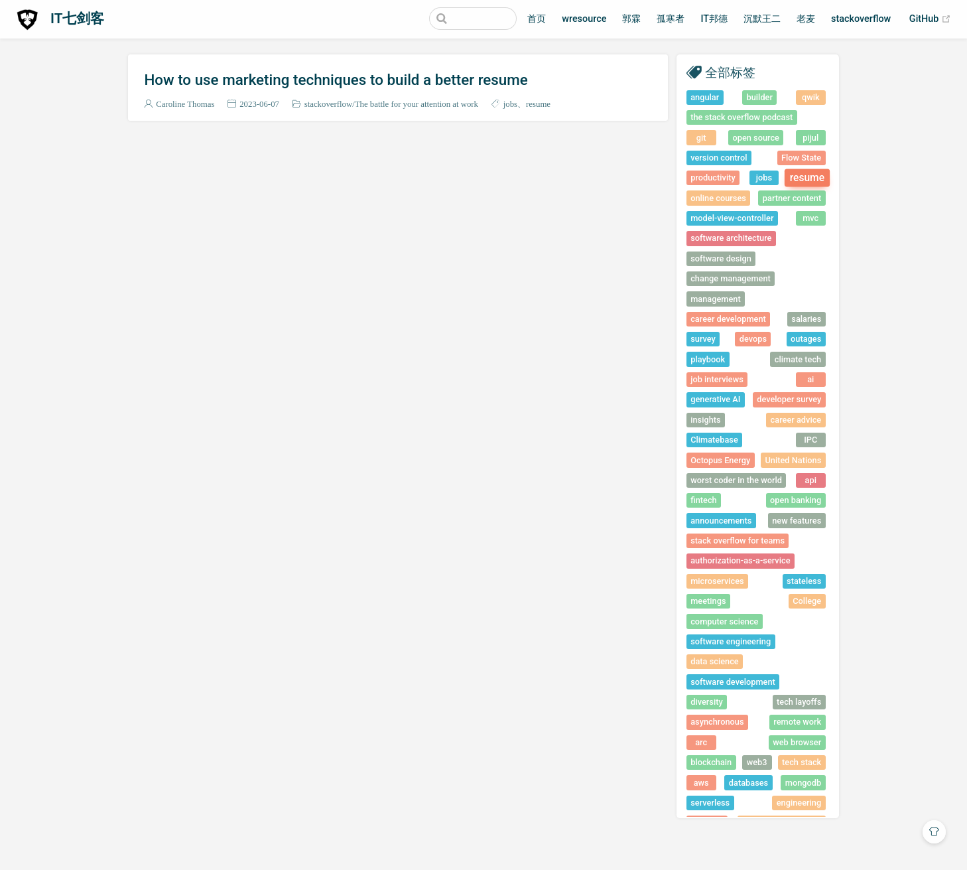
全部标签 (730, 72)
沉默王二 (762, 19)
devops (753, 339)
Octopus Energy (720, 460)
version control (718, 158)
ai (810, 379)
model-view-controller (731, 218)
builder (760, 97)
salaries (806, 319)
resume (538, 104)
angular (704, 97)
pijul (810, 138)
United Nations (793, 460)
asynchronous (716, 722)
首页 (536, 19)
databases (748, 783)
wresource (584, 19)
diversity (706, 702)
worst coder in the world (736, 480)
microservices (717, 581)
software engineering (730, 641)
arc (701, 742)
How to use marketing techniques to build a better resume (335, 79)
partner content (792, 198)
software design (720, 258)
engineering (799, 803)
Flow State (801, 158)
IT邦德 (714, 19)
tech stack (801, 762)
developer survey (789, 399)
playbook (707, 359)
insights (705, 420)
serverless (710, 803)
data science (714, 661)
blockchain (711, 762)
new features (796, 521)
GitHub (930, 19)
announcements (720, 521)
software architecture (730, 238)
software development (732, 682)
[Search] (450, 18)
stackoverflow (861, 19)
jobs (510, 104)
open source (755, 138)
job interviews (716, 379)
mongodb (803, 783)
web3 (757, 762)
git (701, 138)
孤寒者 (670, 19)
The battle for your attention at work (416, 104)
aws (701, 783)
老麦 (806, 19)
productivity (712, 177)
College (807, 601)
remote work (797, 722)
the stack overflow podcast (741, 117)
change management (730, 278)
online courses (718, 198)
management (715, 299)
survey (703, 339)
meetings (708, 601)
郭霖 (631, 19)
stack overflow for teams (737, 540)
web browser (797, 742)
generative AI (715, 399)
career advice (796, 420)
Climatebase (714, 440)
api (810, 480)
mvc (810, 218)
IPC (810, 440)
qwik (811, 97)
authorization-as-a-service (740, 560)
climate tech (798, 359)
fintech (703, 500)
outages (806, 339)
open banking (795, 500)
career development (728, 319)
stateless (804, 581)
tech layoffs (799, 702)
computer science (724, 621)
